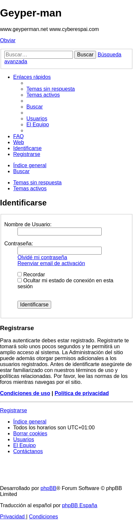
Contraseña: (18, 243)
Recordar (31, 274)
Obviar (8, 40)
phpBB (48, 488)
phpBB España (79, 505)
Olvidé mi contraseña (42, 257)
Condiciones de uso (25, 393)
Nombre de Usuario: (27, 224)
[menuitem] (50, 89)
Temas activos (30, 188)
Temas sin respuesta (37, 182)
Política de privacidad (81, 393)
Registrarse (13, 410)
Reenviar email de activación (51, 263)
